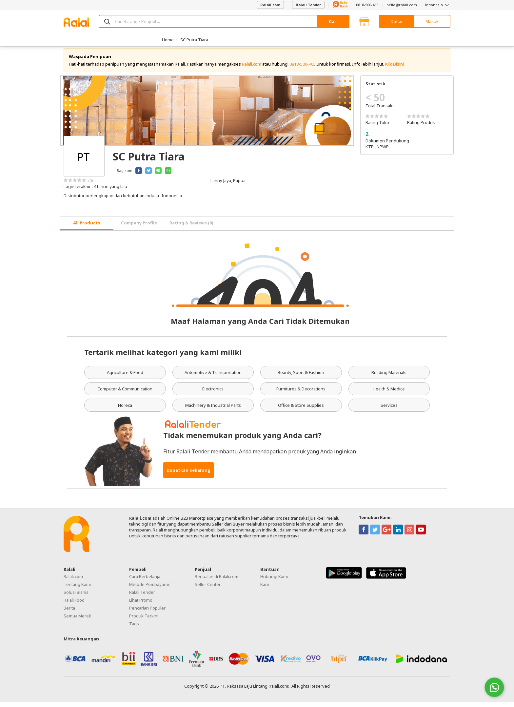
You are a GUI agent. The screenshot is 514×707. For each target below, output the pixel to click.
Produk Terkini (143, 621)
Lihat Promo (140, 605)
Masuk (432, 21)
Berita (69, 613)
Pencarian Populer (147, 613)
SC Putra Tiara (194, 40)
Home (168, 40)
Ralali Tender (308, 4)
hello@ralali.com (401, 4)
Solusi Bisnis (76, 597)
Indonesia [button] (437, 4)
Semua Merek (77, 621)
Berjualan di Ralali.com (216, 581)
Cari (333, 21)
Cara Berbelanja (144, 581)
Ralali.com (270, 4)
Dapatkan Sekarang (188, 475)
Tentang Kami (77, 589)
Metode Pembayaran (149, 589)
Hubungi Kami (274, 581)
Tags (134, 629)
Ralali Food (74, 605)
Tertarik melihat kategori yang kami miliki (163, 357)
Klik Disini (394, 69)
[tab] (86, 228)
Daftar (397, 21)
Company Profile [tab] (139, 228)
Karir (264, 589)
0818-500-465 (367, 4)
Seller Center (208, 589)
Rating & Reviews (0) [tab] (191, 228)
